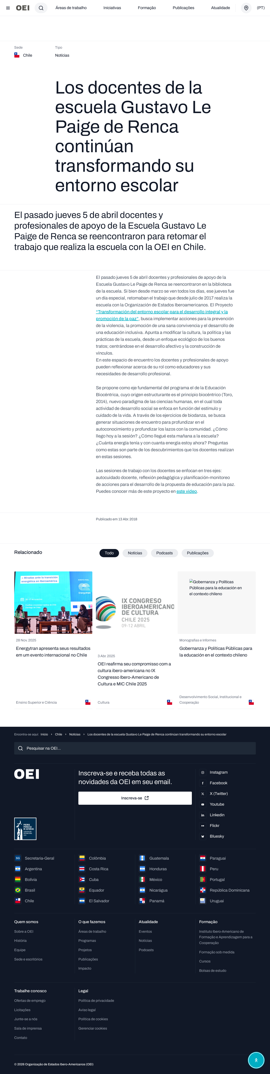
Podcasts (146, 950)
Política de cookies (93, 1019)
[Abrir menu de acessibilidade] (256, 1060)
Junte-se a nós (25, 1019)
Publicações (183, 8)
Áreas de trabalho (71, 8)
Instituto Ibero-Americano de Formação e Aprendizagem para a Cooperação (225, 937)
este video (187, 491)
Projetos (85, 950)
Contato (20, 1038)
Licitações (22, 1010)
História (20, 940)
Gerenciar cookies (92, 1028)
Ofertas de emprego (30, 1000)
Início (44, 734)
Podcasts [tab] (164, 553)
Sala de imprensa (28, 1028)
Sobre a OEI (23, 931)
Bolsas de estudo (212, 970)
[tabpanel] (135, 640)
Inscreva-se (135, 798)
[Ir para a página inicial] (22, 8)
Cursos (204, 961)
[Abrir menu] (8, 8)
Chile (58, 734)
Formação (147, 8)
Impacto (84, 968)
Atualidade (220, 8)
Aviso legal (87, 1010)
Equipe (20, 950)
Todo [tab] (109, 553)
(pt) (261, 8)
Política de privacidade (96, 1000)
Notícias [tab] (135, 553)
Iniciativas (112, 8)
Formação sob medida (216, 952)
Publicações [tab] (197, 553)
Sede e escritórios (28, 959)
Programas (87, 940)
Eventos (145, 931)
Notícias (74, 734)
